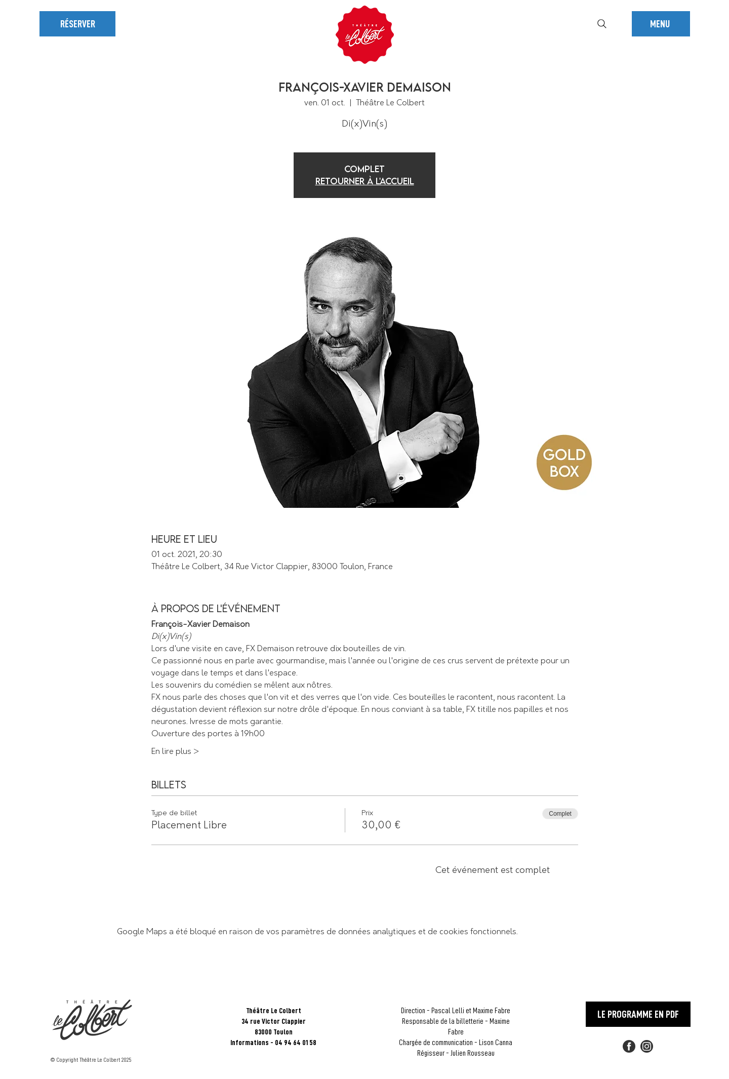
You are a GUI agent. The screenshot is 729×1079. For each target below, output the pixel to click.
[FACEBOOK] (629, 1046)
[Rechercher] (602, 23)
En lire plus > (175, 751)
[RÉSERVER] (77, 23)
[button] (661, 23)
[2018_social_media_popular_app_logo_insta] (646, 1046)
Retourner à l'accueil (364, 181)
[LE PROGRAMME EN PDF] (638, 1014)
